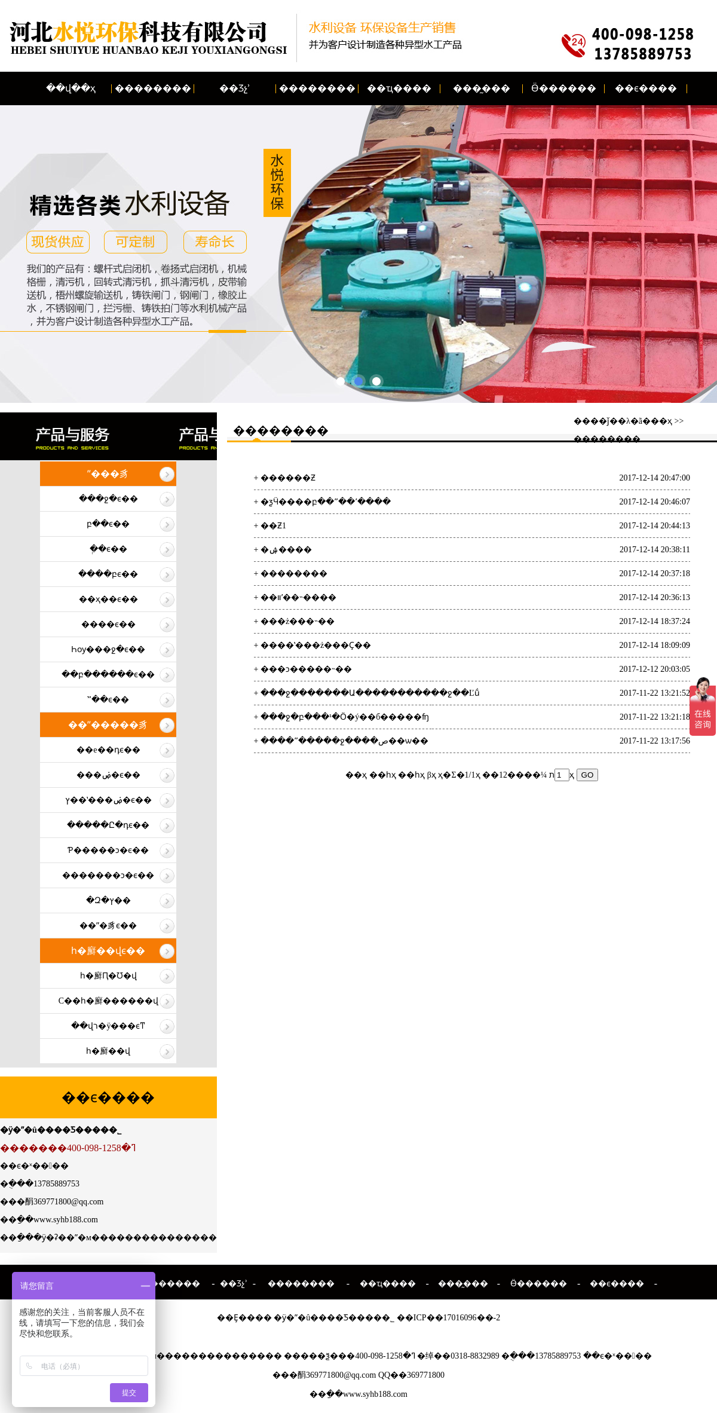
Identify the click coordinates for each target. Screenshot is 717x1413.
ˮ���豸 (108, 474)
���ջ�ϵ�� (108, 498)
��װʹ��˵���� (298, 597)
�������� (153, 88)
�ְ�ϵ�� (108, 549)
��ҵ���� (399, 88)
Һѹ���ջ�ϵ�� (108, 649)
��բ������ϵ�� (108, 674)
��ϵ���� (646, 88)
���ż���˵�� (298, 621)
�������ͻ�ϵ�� (108, 875)
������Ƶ (288, 477)
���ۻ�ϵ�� (108, 774)
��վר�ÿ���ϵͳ (108, 1025)
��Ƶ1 (273, 525)
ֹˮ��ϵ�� (108, 699)
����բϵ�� (108, 574)
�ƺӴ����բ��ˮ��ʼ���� (326, 501)
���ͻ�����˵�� (306, 669)
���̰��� (481, 88)
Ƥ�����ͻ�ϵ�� (108, 850)
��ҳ (661, 421)
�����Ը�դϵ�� (108, 825)
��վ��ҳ (71, 88)
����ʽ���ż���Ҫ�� (316, 645)
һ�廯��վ (108, 1051)
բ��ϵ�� (108, 523)
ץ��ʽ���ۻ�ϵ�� (108, 800)
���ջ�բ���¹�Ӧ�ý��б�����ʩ (345, 716)
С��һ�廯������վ (108, 1000)
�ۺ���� (286, 549)
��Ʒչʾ (234, 88)
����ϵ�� (108, 624)
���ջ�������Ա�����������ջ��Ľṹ (370, 693)
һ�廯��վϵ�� (108, 951)
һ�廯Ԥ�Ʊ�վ (108, 975)
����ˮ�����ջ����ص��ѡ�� (344, 740)
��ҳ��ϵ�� (108, 599)
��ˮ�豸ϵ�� (108, 925)
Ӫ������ (563, 88)
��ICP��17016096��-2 (448, 1317)
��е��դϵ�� (108, 749)
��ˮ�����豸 (108, 725)
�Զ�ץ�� (108, 900)
